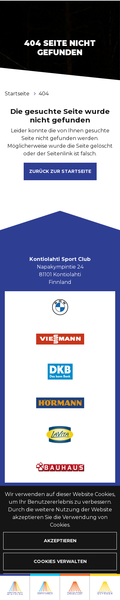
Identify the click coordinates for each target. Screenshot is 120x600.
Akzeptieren (60, 540)
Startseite (18, 94)
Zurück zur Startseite (60, 171)
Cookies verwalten (60, 561)
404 (44, 94)
